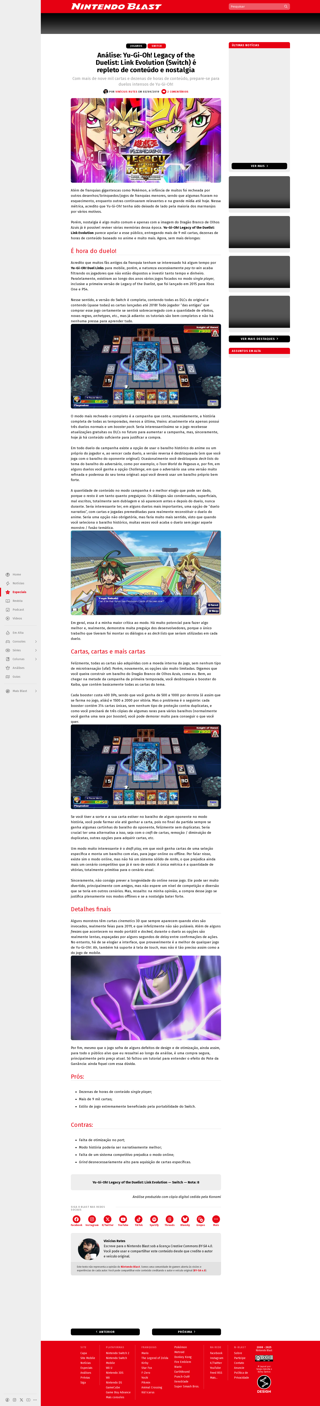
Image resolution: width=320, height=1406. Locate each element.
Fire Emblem (182, 1362)
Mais (216, 1221)
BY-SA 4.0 (200, 1270)
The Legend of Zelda (154, 1358)
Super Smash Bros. (186, 1386)
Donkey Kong (183, 1357)
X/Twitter (107, 1221)
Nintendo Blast (130, 1266)
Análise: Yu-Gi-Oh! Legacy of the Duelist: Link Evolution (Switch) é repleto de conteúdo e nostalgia (146, 62)
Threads (169, 1221)
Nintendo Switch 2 (117, 1353)
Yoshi (144, 1377)
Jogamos (136, 46)
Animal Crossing (151, 1387)
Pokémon (180, 1347)
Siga (83, 1382)
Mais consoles (115, 1397)
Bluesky (185, 1221)
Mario (145, 1353)
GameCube (113, 1387)
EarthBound (182, 1372)
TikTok (139, 1221)
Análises (85, 1373)
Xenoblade (181, 1381)
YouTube (123, 1221)
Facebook (76, 1221)
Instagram (92, 1221)
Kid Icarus (147, 1392)
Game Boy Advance (118, 1392)
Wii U (109, 1368)
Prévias (85, 1377)
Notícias (85, 1363)
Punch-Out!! (182, 1376)
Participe (240, 1358)
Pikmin (145, 1382)
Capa (83, 1353)
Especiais (86, 1368)
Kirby (144, 1363)
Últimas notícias (245, 45)
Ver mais (259, 166)
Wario (178, 1367)
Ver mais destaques (258, 339)
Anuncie (239, 1368)
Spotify (154, 1221)
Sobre (238, 1353)
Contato (239, 1363)
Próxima (185, 1332)
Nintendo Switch (116, 1358)
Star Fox (146, 1368)
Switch (157, 46)
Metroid (179, 1352)
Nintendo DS (114, 1382)
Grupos (200, 1221)
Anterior (107, 1332)
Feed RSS (216, 1373)
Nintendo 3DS (114, 1373)
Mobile (110, 1363)
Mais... (214, 1377)
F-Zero (145, 1373)
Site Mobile (87, 1358)
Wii (108, 1377)
